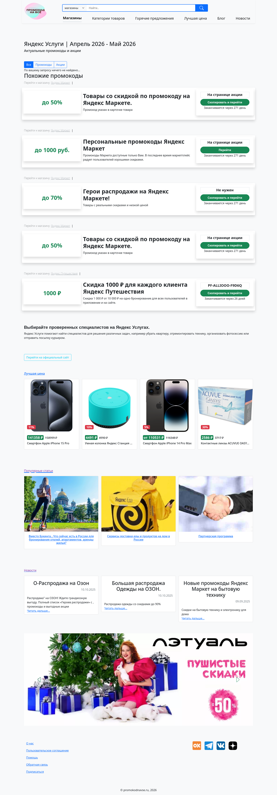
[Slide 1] (125, 721)
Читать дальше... (38, 611)
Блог (221, 18)
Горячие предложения (154, 18)
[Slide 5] (151, 721)
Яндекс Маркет (60, 83)
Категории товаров (108, 18)
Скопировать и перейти (225, 102)
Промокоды (44, 65)
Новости (243, 18)
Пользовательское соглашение (47, 750)
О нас (30, 743)
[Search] (141, 8)
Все (28, 65)
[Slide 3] (138, 721)
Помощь (32, 757)
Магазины (72, 18)
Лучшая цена (195, 18)
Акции (60, 65)
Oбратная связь (37, 765)
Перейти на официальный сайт (47, 357)
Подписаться (35, 772)
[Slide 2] (132, 721)
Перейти (225, 150)
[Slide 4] (145, 721)
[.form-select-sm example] (75, 8)
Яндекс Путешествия (64, 273)
